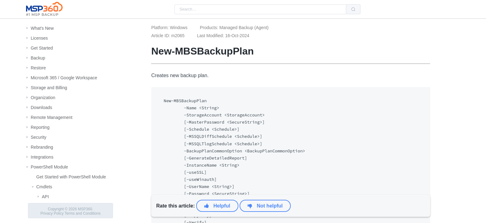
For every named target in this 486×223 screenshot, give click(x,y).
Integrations (42, 157)
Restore (38, 67)
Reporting (40, 127)
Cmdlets (44, 186)
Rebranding (42, 147)
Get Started (42, 48)
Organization (43, 97)
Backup (38, 57)
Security (38, 137)
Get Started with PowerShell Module (71, 176)
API (45, 196)
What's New (42, 28)
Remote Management (52, 117)
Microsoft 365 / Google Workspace (64, 77)
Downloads (41, 107)
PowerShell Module (49, 166)
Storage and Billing (49, 87)
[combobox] (260, 9)
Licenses (39, 38)
